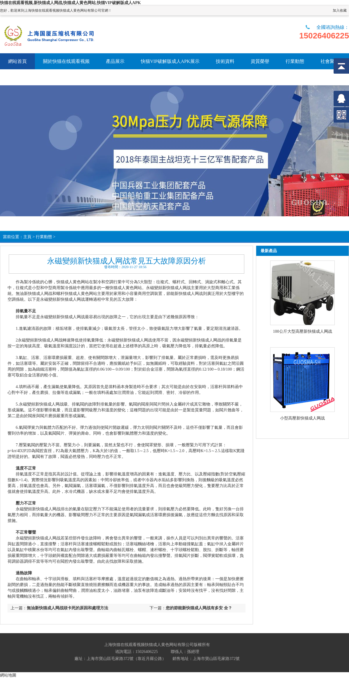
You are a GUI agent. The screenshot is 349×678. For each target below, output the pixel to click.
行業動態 (44, 237)
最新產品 (269, 251)
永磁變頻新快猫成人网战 (168, 288)
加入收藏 (340, 10)
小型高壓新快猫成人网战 (302, 418)
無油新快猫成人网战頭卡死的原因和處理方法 (67, 608)
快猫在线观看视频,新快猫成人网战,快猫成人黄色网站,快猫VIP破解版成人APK (70, 3)
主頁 (27, 237)
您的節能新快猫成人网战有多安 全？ (199, 608)
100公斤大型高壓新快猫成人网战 (302, 331)
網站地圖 (8, 675)
